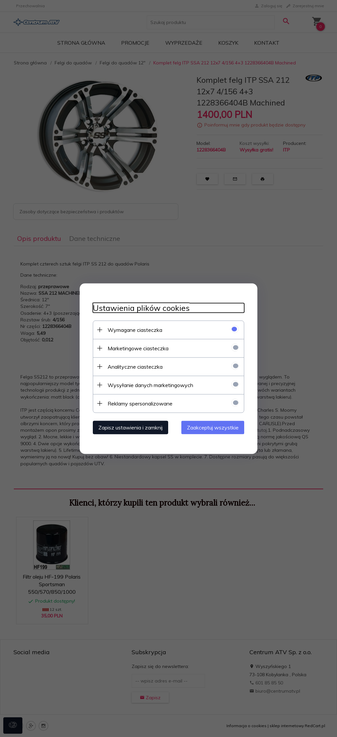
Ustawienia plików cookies (141, 307)
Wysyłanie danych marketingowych (150, 384)
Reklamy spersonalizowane (140, 403)
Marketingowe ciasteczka (138, 348)
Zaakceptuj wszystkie (213, 427)
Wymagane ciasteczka (135, 329)
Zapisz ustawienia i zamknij (130, 427)
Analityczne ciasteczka (135, 366)
